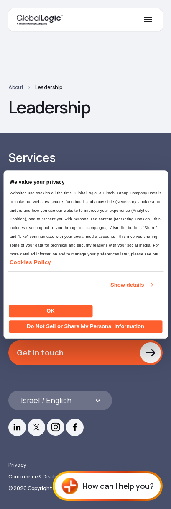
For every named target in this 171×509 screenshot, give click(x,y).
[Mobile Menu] (148, 19)
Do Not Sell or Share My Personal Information (85, 326)
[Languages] (60, 400)
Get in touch (40, 352)
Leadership (48, 87)
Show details (127, 285)
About (15, 87)
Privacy (17, 464)
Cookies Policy (30, 263)
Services (31, 157)
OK (50, 311)
